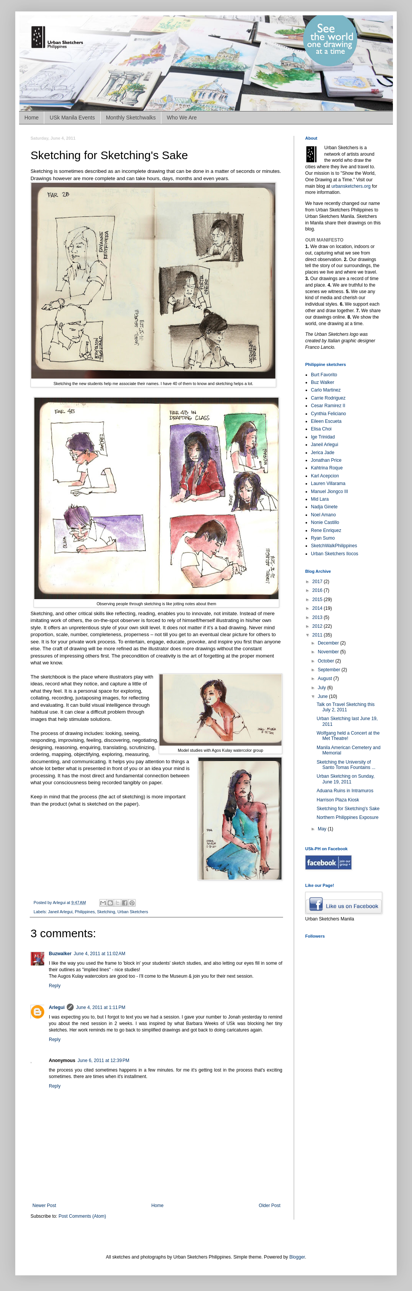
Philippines (85, 911)
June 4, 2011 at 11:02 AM (99, 953)
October (326, 661)
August (325, 678)
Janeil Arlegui (60, 911)
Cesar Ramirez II (328, 405)
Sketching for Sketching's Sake (348, 808)
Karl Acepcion (325, 476)
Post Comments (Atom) (82, 1216)
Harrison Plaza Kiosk (338, 800)
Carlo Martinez (326, 390)
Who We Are (181, 117)
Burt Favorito (324, 374)
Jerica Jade (322, 452)
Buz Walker (322, 382)
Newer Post (44, 1205)
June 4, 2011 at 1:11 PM (100, 1007)
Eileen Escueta (326, 421)
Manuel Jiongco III (329, 491)
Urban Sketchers (132, 911)
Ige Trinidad (323, 437)
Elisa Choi (321, 429)
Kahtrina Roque (327, 468)
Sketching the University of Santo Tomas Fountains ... (346, 764)
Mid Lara (320, 499)
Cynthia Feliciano (328, 413)
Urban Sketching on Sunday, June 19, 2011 (346, 779)
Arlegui (56, 1007)
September (329, 669)
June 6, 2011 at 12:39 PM (103, 1060)
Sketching (106, 911)
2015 (318, 599)
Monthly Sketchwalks (131, 117)
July (322, 687)
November (329, 651)
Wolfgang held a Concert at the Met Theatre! (348, 735)
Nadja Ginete (324, 506)
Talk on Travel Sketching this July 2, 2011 (346, 707)
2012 (318, 626)
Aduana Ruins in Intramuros (345, 790)
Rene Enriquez (326, 530)
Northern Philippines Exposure (347, 817)
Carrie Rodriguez (328, 398)
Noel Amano (323, 514)
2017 (318, 581)
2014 (318, 608)
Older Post (269, 1205)
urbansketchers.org (351, 186)
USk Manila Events (72, 117)
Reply (55, 985)
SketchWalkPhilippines (334, 545)
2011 (318, 635)
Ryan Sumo (323, 538)
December (329, 643)
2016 (318, 590)
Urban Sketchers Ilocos (334, 553)
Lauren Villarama (328, 483)
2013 (318, 617)
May (323, 829)
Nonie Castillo (325, 522)
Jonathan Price (326, 460)
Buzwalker (60, 953)
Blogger (297, 1257)
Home (31, 117)
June (323, 696)
